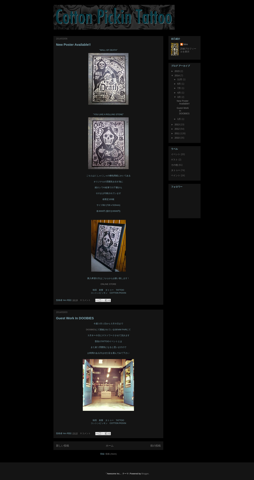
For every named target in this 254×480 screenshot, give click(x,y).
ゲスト (174, 159)
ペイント (175, 175)
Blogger (145, 473)
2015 (177, 71)
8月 (179, 83)
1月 (179, 119)
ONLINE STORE (108, 284)
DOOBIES (91, 329)
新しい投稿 (62, 445)
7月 (179, 88)
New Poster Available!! (73, 44)
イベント (175, 154)
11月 (180, 79)
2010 (177, 137)
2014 (177, 75)
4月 (179, 92)
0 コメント (85, 300)
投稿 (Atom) (111, 454)
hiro (186, 44)
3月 (179, 97)
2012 (177, 129)
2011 (177, 133)
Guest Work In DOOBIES (75, 318)
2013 (177, 124)
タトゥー (175, 170)
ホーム (110, 445)
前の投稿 (155, 445)
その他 (174, 165)
